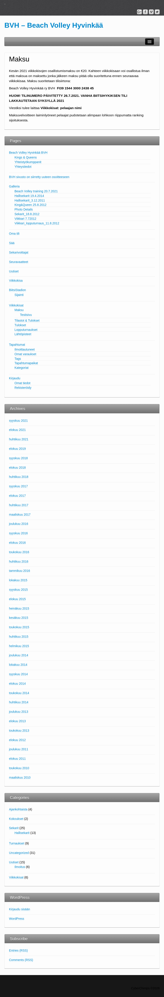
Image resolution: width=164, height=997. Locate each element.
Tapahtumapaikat (26, 363)
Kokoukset (16, 819)
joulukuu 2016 (18, 523)
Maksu (18, 310)
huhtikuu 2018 (18, 477)
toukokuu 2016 (19, 552)
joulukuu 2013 (18, 711)
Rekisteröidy (22, 387)
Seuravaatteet (18, 262)
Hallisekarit (21, 833)
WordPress (16, 918)
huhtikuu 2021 (18, 439)
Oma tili (14, 233)
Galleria (14, 186)
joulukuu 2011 (18, 749)
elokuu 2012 (17, 740)
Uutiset (14, 271)
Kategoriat (21, 367)
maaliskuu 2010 (20, 777)
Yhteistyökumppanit (27, 162)
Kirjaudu (14, 378)
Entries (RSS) (18, 950)
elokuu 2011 (17, 758)
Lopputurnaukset (25, 329)
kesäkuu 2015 (18, 617)
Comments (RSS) (21, 960)
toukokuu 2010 (19, 768)
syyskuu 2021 (18, 420)
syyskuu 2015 (18, 589)
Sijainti (18, 295)
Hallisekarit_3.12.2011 (29, 200)
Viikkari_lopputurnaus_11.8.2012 (36, 223)
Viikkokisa (16, 280)
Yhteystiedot (22, 166)
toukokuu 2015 (19, 627)
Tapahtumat (17, 344)
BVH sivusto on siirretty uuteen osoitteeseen (39, 177)
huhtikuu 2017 (18, 505)
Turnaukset (16, 843)
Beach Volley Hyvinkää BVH (28, 152)
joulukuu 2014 (18, 655)
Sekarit (14, 828)
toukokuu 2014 (19, 693)
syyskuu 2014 (18, 674)
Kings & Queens (25, 157)
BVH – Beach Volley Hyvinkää (53, 25)
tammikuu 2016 (19, 570)
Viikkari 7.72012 (25, 218)
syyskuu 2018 (18, 458)
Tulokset (20, 325)
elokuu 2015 (17, 599)
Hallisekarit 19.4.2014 (29, 196)
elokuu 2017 (17, 495)
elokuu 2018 (17, 467)
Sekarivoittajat (18, 252)
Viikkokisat (16, 305)
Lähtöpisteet (22, 334)
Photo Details (23, 209)
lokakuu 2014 (18, 664)
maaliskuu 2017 (20, 514)
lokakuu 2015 (18, 580)
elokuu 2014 (17, 683)
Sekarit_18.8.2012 (27, 214)
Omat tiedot (22, 383)
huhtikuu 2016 (18, 561)
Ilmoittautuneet (24, 349)
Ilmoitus (19, 867)
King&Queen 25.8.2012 (30, 205)
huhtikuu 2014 (18, 702)
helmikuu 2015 (19, 646)
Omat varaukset (25, 354)
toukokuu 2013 (19, 730)
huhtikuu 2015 (18, 636)
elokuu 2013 (17, 721)
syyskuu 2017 (18, 486)
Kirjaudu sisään (19, 909)
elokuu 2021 (17, 430)
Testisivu (26, 315)
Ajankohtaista (18, 809)
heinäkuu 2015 (19, 608)
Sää (11, 243)
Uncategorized (19, 853)
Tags (17, 358)
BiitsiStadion (17, 290)
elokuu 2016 (17, 542)
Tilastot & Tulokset (27, 320)
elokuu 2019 (17, 448)
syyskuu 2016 (18, 533)
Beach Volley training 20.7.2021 (36, 191)
